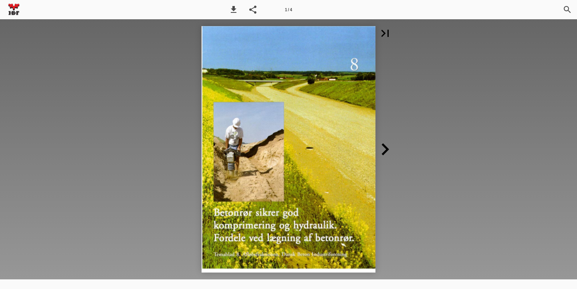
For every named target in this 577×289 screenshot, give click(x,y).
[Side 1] (288, 9)
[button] (233, 9)
